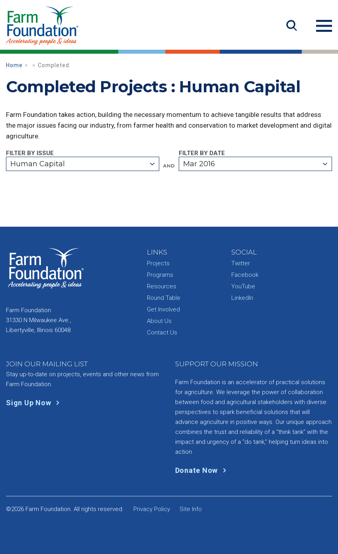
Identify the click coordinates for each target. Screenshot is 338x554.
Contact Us (162, 332)
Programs (160, 274)
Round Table (163, 297)
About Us (159, 321)
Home (14, 65)
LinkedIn (242, 297)
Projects (158, 263)
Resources (161, 286)
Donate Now (202, 470)
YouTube (243, 286)
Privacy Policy (151, 509)
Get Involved (163, 309)
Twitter (240, 263)
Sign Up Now (34, 402)
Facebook (244, 274)
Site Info (191, 509)
